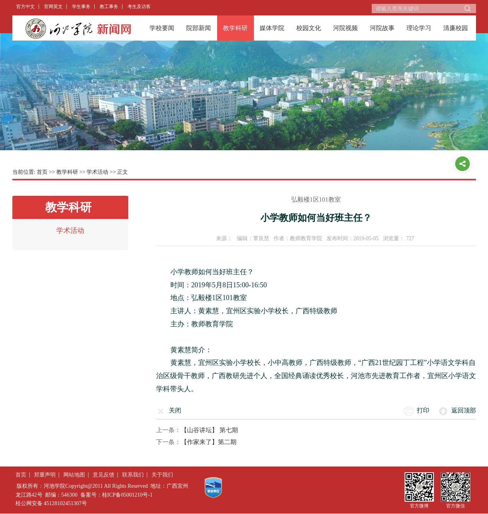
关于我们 (162, 475)
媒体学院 (272, 28)
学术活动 (97, 172)
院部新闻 (198, 28)
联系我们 (133, 475)
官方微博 (419, 505)
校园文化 (308, 28)
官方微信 (455, 505)
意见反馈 (103, 475)
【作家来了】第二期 (208, 442)
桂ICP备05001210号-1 (127, 495)
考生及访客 (139, 6)
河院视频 (345, 28)
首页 (42, 172)
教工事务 (109, 6)
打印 (423, 410)
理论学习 (418, 28)
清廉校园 (455, 28)
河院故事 (382, 28)
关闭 (175, 410)
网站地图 (74, 475)
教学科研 (235, 28)
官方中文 (25, 6)
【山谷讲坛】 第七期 (209, 430)
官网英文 (53, 6)
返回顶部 (463, 410)
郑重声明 (45, 475)
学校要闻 (162, 28)
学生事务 (81, 6)
